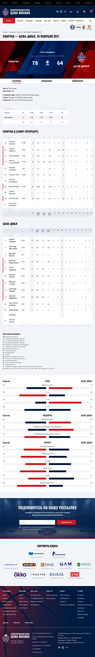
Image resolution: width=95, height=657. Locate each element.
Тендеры (80, 601)
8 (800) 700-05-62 (78, 643)
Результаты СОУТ (37, 652)
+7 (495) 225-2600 (75, 638)
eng (71, 12)
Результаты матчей (9, 608)
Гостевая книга (36, 595)
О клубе (77, 3)
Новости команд (52, 595)
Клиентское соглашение (39, 642)
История (80, 595)
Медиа (68, 3)
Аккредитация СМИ (9, 614)
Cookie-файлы (36, 649)
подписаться (66, 522)
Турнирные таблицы (10, 611)
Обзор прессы (51, 598)
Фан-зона (48, 3)
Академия (80, 617)
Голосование (35, 605)
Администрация (82, 614)
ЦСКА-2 (5, 598)
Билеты (5, 3)
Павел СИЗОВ (13, 310)
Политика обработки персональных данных (42, 637)
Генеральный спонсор (84, 605)
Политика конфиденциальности (42, 633)
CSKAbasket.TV (65, 598)
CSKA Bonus (88, 3)
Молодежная (46, 81)
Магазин (15, 3)
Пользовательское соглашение (41, 645)
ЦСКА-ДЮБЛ (7, 605)
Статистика (16, 81)
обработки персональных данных (32, 529)
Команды (37, 3)
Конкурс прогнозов (37, 598)
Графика (63, 601)
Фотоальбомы (65, 595)
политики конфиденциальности (43, 527)
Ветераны (80, 598)
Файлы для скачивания (67, 605)
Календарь (26, 3)
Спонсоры (80, 608)
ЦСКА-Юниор (7, 601)
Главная (5, 32)
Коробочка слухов (37, 601)
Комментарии (77, 81)
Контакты (80, 611)
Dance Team (23, 608)
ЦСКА (4, 595)
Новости (59, 3)
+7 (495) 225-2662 (71, 640)
